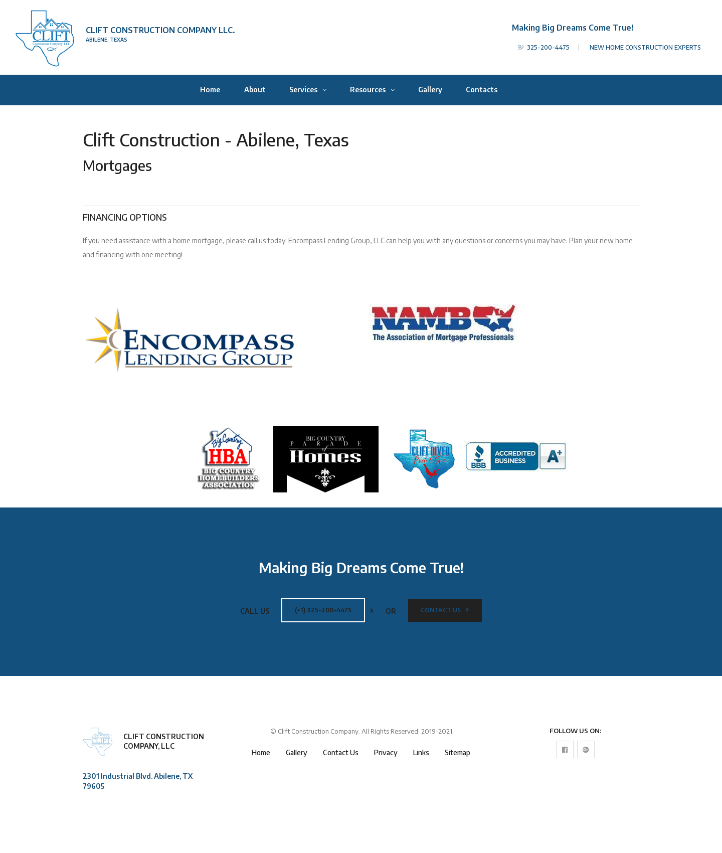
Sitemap (457, 752)
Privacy (386, 752)
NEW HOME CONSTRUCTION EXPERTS (645, 47)
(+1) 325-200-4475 (323, 610)
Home (210, 89)
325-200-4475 (544, 47)
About (255, 89)
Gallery (430, 89)
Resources (368, 89)
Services (304, 89)
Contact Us (445, 610)
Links (421, 752)
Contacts (481, 89)
